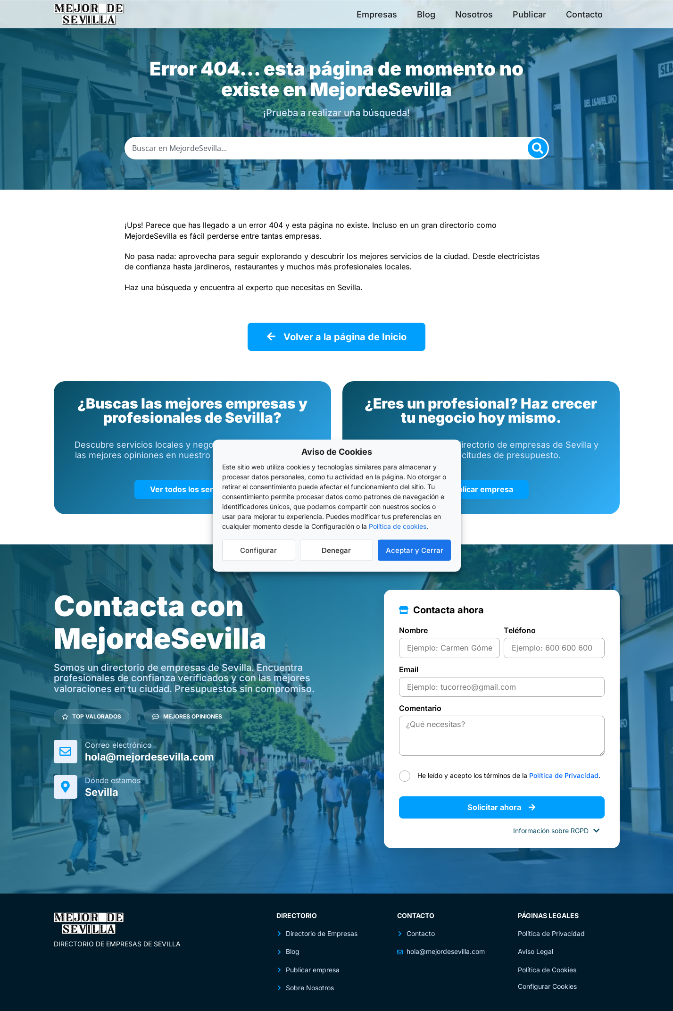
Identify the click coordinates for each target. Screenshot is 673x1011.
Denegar (336, 549)
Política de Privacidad (563, 774)
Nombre (413, 630)
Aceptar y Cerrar (414, 549)
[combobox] (337, 148)
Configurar (258, 549)
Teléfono (520, 630)
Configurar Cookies (547, 985)
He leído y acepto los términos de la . (508, 774)
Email (408, 669)
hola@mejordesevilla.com (151, 756)
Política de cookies (397, 526)
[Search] (538, 148)
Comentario (420, 707)
